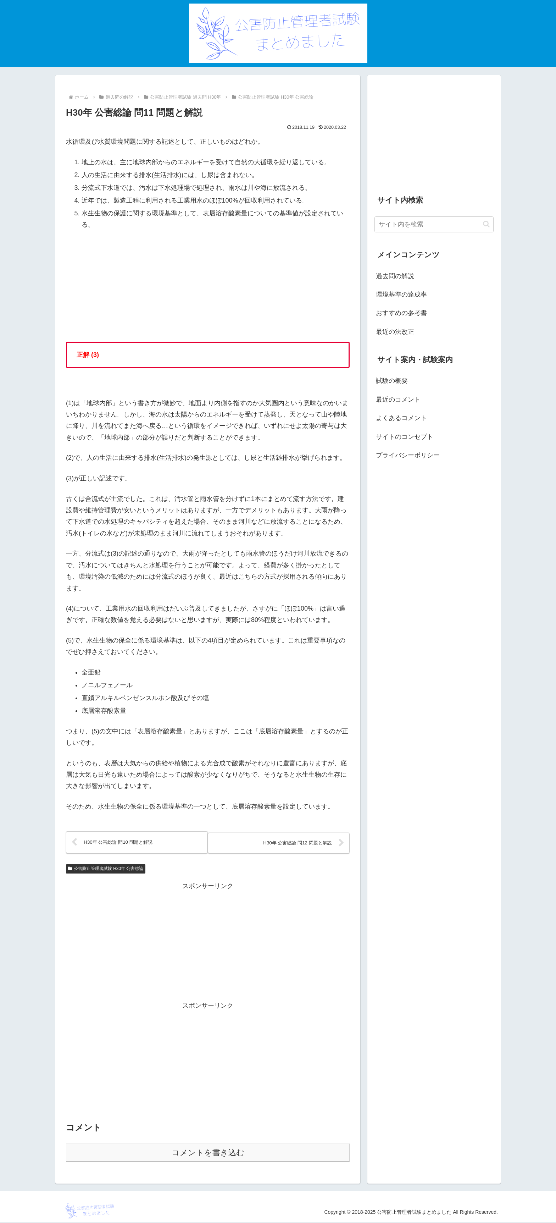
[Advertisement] (208, 942)
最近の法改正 (395, 331)
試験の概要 (392, 380)
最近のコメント (398, 399)
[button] (486, 224)
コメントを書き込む (208, 1153)
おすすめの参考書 (401, 312)
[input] (434, 224)
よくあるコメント (401, 418)
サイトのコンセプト (404, 436)
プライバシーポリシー (408, 455)
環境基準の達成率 (401, 294)
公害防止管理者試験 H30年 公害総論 (105, 869)
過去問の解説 (395, 276)
